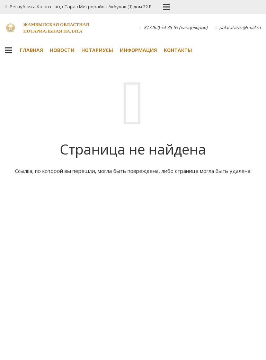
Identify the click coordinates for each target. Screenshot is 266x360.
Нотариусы (97, 50)
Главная (31, 50)
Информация (138, 50)
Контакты (178, 50)
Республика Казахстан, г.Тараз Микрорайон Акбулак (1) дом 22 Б (81, 6)
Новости (62, 50)
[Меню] (8, 50)
